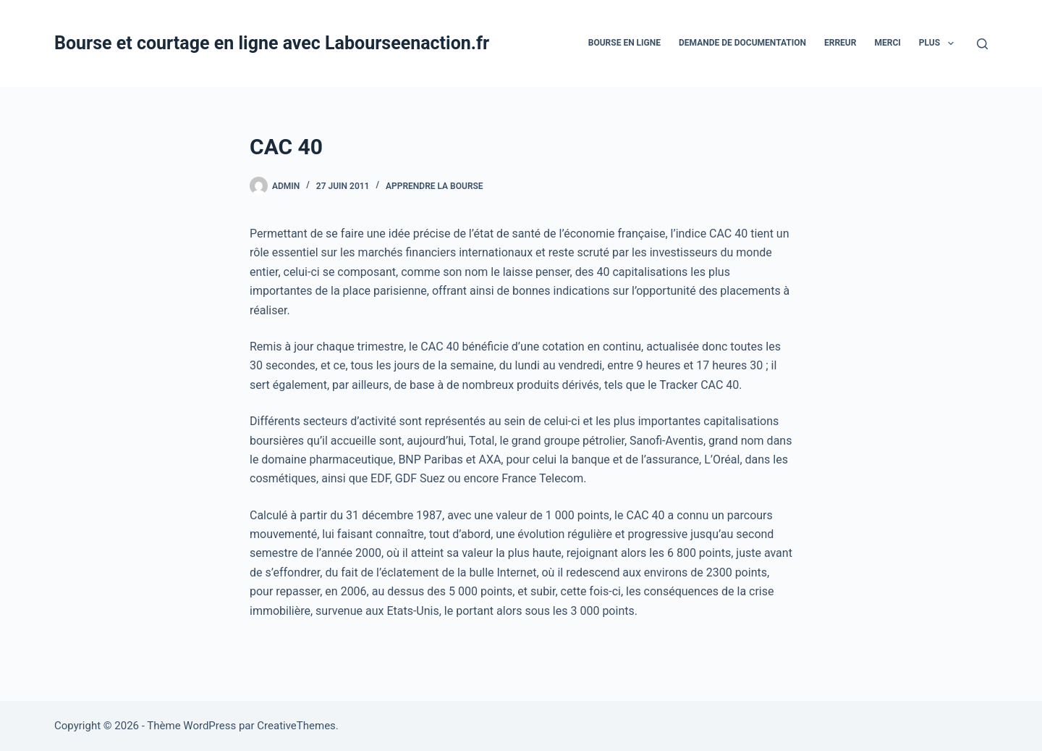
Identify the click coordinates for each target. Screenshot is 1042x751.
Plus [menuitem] (939, 43)
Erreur (840, 43)
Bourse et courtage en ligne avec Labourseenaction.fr (271, 43)
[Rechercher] (982, 43)
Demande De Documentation (742, 43)
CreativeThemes (296, 725)
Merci (887, 43)
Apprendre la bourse (434, 186)
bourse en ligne (624, 43)
